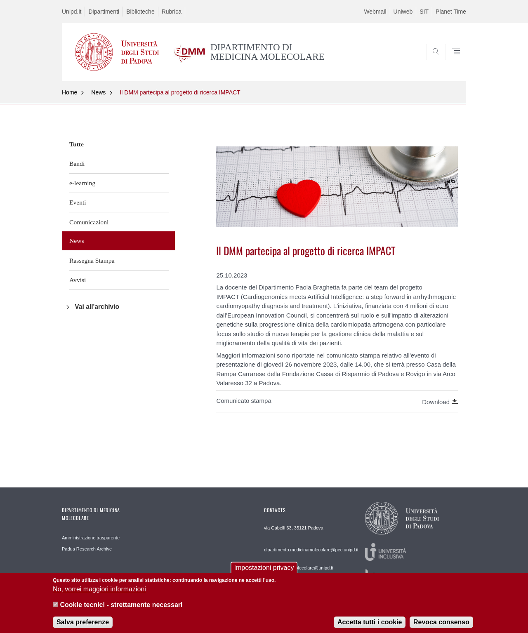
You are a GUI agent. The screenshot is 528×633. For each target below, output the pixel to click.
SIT (424, 11)
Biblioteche (140, 11)
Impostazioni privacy (264, 572)
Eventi (77, 202)
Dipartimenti (103, 11)
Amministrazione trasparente (91, 537)
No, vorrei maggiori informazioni (99, 593)
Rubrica (172, 11)
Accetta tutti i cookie (369, 626)
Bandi (77, 163)
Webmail (375, 11)
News (98, 92)
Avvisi (77, 279)
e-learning (82, 182)
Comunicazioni (88, 222)
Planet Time (451, 11)
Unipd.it (71, 11)
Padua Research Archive (87, 548)
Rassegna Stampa (92, 260)
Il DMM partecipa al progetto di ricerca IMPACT (180, 92)
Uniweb (403, 11)
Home (69, 92)
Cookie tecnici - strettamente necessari (121, 609)
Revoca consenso (441, 626)
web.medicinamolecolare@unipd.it (298, 567)
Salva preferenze (83, 626)
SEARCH (451, 61)
